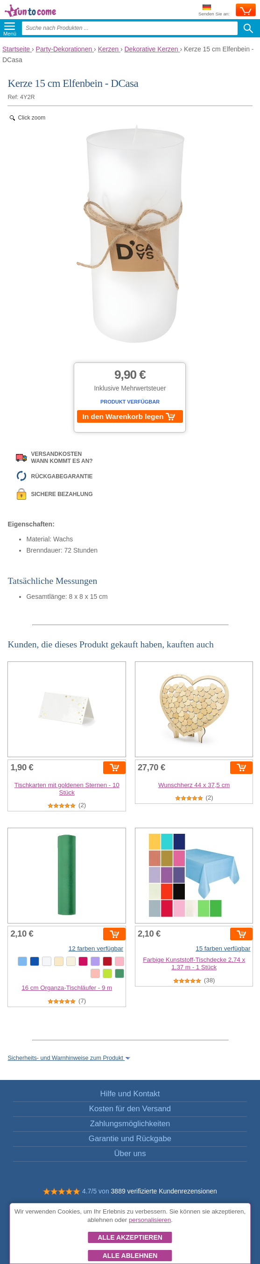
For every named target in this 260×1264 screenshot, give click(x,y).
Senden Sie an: (214, 10)
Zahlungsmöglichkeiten (130, 1123)
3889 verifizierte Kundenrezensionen (164, 1191)
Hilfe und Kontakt (130, 1093)
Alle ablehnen (130, 1255)
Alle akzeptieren (130, 1237)
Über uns (130, 1153)
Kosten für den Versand (130, 1108)
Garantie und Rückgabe (130, 1138)
